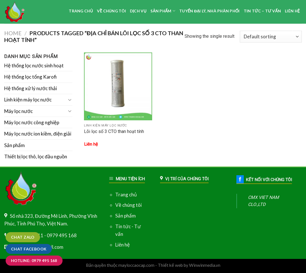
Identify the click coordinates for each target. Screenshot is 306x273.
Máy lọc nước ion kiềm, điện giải (37, 134)
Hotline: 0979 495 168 (34, 260)
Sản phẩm (14, 145)
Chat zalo (23, 237)
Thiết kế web (170, 265)
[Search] (296, 28)
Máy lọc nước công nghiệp (31, 122)
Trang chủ (126, 194)
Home (13, 33)
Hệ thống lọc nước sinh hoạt (34, 65)
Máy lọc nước (18, 111)
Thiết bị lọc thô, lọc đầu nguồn (35, 156)
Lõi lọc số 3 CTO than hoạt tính (114, 131)
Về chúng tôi (128, 205)
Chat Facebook (28, 249)
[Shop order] (271, 37)
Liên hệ (122, 245)
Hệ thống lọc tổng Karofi (30, 77)
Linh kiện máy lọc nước (28, 100)
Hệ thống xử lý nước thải (30, 88)
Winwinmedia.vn (204, 265)
